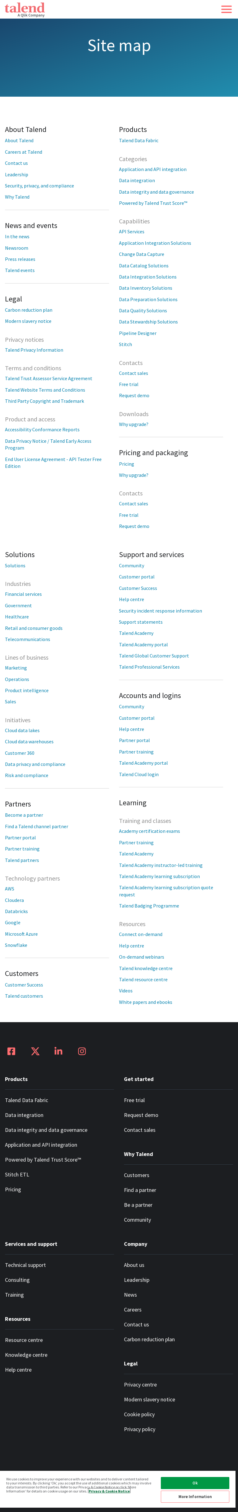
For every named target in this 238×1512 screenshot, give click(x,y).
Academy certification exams (149, 831)
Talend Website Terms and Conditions (45, 390)
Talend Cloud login (139, 774)
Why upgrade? (133, 424)
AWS (9, 889)
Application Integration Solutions (155, 243)
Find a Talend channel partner (36, 826)
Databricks (16, 911)
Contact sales (133, 373)
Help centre (131, 599)
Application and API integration (153, 169)
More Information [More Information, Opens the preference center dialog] (195, 1496)
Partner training (22, 849)
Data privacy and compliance (35, 764)
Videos (126, 990)
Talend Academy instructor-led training (161, 865)
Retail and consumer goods (34, 628)
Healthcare (17, 616)
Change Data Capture (141, 254)
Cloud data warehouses (29, 741)
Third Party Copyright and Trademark (44, 401)
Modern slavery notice (28, 321)
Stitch (125, 344)
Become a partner (24, 815)
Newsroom (16, 248)
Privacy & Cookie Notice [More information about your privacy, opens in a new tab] (109, 1490)
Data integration (137, 180)
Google (12, 922)
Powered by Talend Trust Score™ (153, 203)
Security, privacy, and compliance (39, 185)
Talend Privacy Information (34, 350)
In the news (17, 236)
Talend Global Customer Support (154, 656)
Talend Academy (136, 633)
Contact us (16, 163)
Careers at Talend (23, 152)
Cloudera (14, 900)
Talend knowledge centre (146, 968)
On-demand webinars (141, 957)
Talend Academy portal (143, 644)
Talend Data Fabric (138, 140)
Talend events (20, 270)
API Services (131, 231)
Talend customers (24, 996)
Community (131, 565)
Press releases (20, 259)
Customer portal (137, 577)
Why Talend (17, 197)
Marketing (16, 668)
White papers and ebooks (145, 1002)
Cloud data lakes (22, 730)
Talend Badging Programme (149, 906)
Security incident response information (160, 611)
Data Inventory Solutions (145, 288)
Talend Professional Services (149, 667)
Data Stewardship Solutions (148, 322)
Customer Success (24, 985)
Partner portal (20, 837)
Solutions (15, 565)
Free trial (129, 384)
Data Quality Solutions (143, 310)
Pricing (126, 464)
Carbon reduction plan (28, 310)
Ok (194, 1483)
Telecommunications (27, 639)
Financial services (23, 594)
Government (18, 605)
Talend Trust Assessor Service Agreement (48, 378)
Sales (10, 701)
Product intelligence (27, 690)
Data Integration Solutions (148, 277)
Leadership (16, 174)
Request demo (134, 395)
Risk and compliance (26, 775)
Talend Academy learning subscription (159, 876)
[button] (226, 9)
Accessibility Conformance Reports (42, 429)
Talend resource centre (143, 979)
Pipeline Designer (137, 333)
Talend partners (22, 860)
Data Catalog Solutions (144, 265)
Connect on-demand (140, 934)
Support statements (141, 622)
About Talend (19, 140)
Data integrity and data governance (156, 192)
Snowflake (16, 945)
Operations (17, 679)
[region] (118, 1491)
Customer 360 (19, 753)
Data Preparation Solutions (148, 299)
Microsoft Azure (21, 934)
